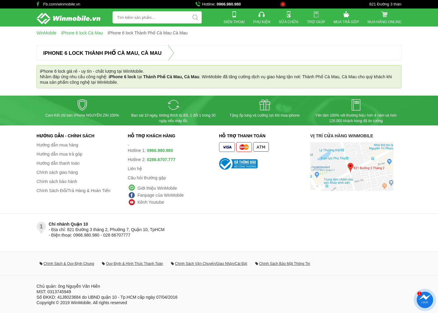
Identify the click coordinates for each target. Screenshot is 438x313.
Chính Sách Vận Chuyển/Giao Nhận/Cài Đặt (211, 264)
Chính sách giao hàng (57, 172)
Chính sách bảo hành (56, 181)
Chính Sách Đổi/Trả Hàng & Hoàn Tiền (73, 190)
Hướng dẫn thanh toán (57, 163)
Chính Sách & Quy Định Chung (68, 264)
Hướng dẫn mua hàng (57, 144)
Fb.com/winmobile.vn (61, 4)
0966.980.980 (229, 4)
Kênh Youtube (150, 202)
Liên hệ (135, 168)
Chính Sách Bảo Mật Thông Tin (284, 264)
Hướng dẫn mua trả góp (59, 154)
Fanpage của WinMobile (160, 195)
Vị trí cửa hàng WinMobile (341, 135)
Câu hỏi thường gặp (147, 177)
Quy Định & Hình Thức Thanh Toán (134, 264)
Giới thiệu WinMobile (157, 188)
